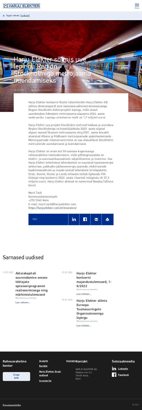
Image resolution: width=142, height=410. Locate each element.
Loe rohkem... (23, 302)
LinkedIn (123, 368)
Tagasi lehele (18, 15)
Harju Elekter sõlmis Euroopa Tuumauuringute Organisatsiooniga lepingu (92, 309)
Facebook (123, 374)
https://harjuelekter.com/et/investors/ (52, 208)
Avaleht (43, 360)
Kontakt (70, 360)
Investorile (45, 380)
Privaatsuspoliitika (12, 405)
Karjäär (43, 365)
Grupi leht (16, 376)
